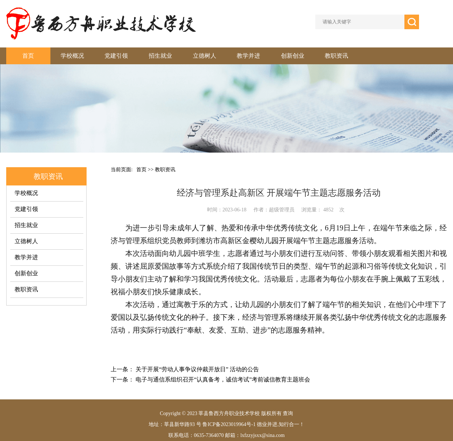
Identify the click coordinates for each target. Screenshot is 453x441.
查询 (288, 413)
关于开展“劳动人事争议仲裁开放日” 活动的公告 (197, 369)
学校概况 (72, 56)
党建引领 (116, 56)
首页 (28, 56)
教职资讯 (336, 56)
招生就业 (160, 56)
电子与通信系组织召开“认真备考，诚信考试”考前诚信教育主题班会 (223, 379)
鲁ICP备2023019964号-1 (228, 424)
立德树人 (204, 56)
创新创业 (292, 56)
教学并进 (248, 56)
